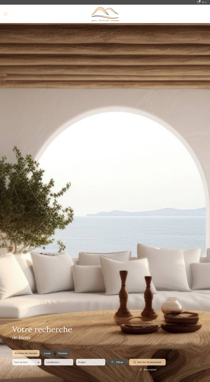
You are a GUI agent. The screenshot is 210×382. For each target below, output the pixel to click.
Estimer (63, 357)
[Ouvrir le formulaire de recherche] (117, 366)
